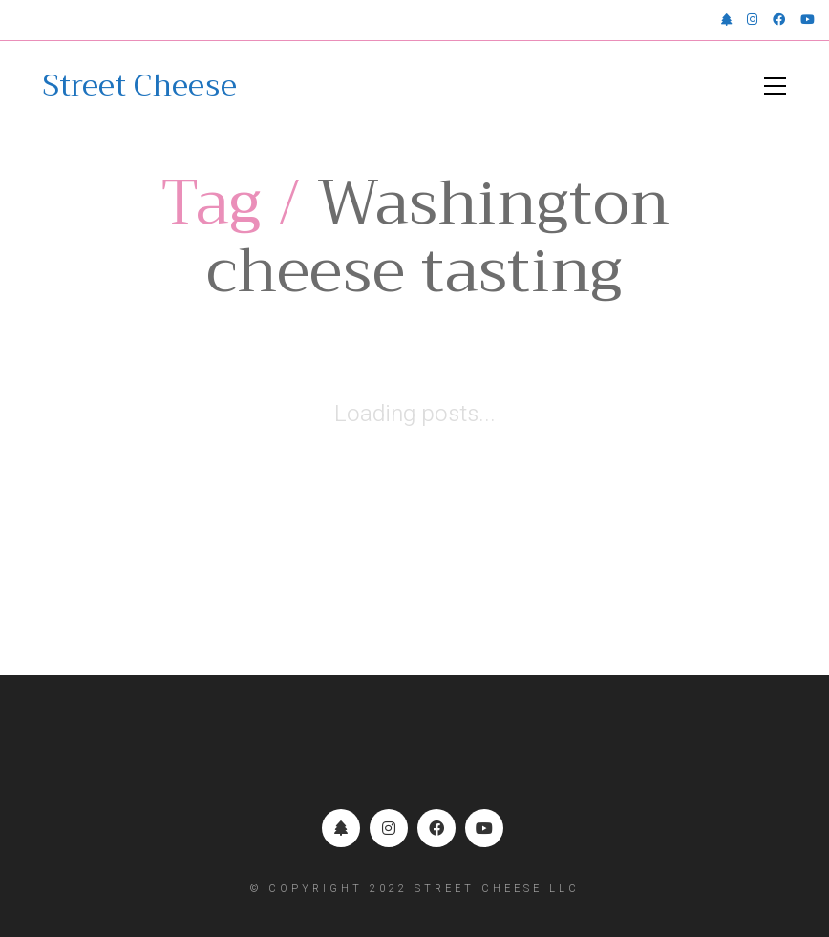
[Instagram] (389, 828)
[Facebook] (436, 828)
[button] (775, 86)
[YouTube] (484, 828)
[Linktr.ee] (341, 828)
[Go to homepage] (140, 86)
